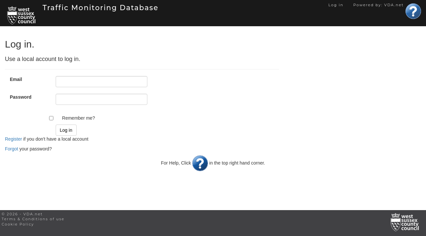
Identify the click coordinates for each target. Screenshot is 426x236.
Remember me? (78, 118)
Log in (335, 5)
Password (20, 97)
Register (13, 139)
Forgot (11, 148)
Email (16, 79)
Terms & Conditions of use (33, 219)
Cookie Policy (18, 224)
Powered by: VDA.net (378, 5)
